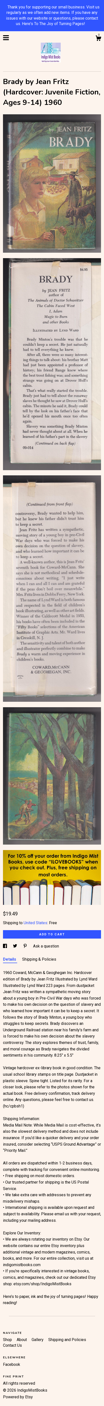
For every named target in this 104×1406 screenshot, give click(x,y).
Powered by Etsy (18, 1397)
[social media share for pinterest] (25, 946)
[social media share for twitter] (15, 946)
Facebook (11, 1364)
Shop (8, 1339)
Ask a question (46, 946)
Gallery (38, 1339)
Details (10, 959)
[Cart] (98, 39)
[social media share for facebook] (5, 946)
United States (35, 922)
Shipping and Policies (67, 1339)
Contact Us (12, 1345)
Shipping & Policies (39, 959)
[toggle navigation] (6, 37)
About (22, 1339)
